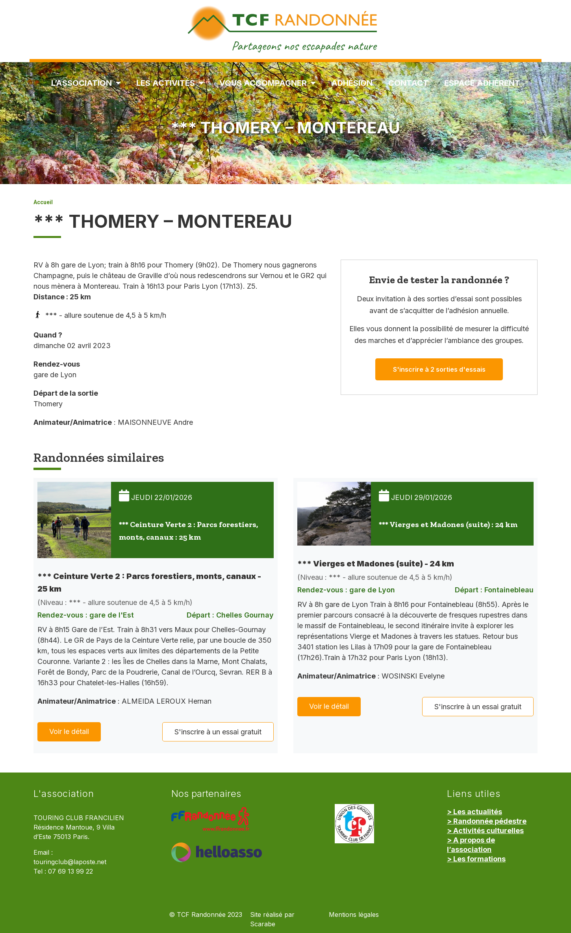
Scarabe (262, 924)
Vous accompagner (267, 83)
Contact (408, 83)
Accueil (43, 202)
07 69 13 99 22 (70, 871)
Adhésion (352, 83)
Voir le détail (69, 731)
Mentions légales (354, 914)
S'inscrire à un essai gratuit (217, 732)
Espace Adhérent (482, 83)
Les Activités (170, 83)
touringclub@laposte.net (69, 862)
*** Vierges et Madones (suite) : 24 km (448, 524)
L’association (86, 83)
